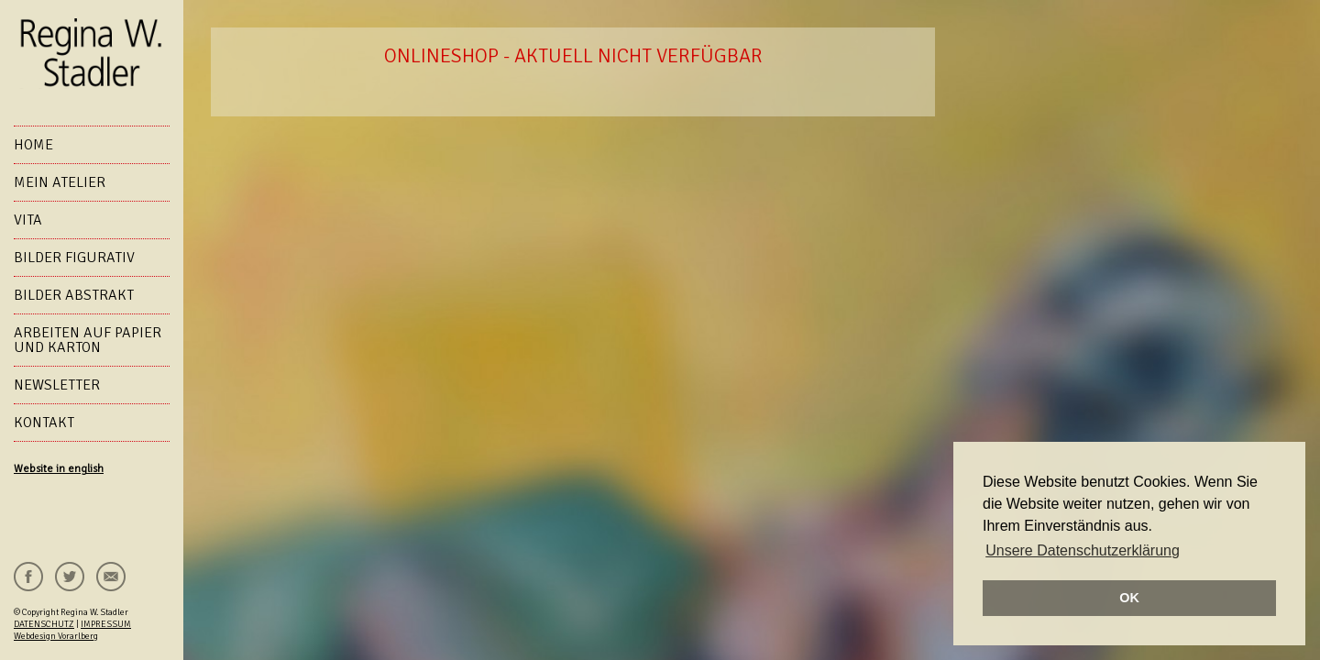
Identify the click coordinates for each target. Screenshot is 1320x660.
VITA (28, 220)
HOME (33, 145)
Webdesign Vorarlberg (56, 636)
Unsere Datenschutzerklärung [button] (1082, 550)
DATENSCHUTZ (44, 624)
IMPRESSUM (106, 624)
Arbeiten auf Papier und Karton (87, 340)
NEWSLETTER (57, 385)
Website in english (59, 469)
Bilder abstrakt (74, 295)
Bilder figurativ (74, 257)
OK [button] (1129, 597)
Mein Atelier (59, 182)
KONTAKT (44, 422)
